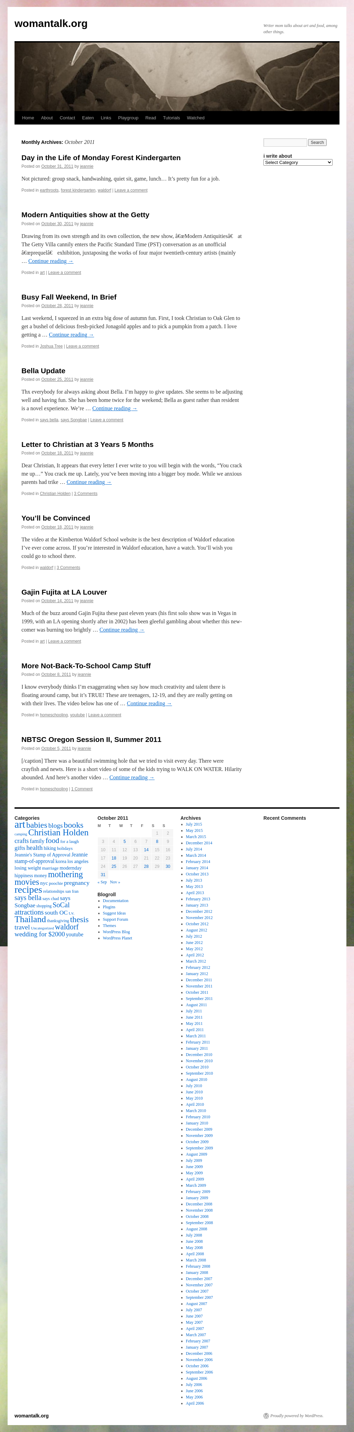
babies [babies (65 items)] (36, 824)
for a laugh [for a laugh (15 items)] (69, 841)
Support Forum (115, 919)
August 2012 (196, 930)
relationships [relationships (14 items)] (53, 891)
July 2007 (194, 1309)
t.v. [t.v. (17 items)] (71, 913)
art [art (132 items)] (20, 824)
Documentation (116, 900)
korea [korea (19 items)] (61, 861)
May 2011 (194, 1023)
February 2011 (198, 1042)
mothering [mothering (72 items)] (65, 874)
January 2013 (197, 905)
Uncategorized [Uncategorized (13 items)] (42, 928)
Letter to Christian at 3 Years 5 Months (87, 444)
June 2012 (194, 942)
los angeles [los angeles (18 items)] (77, 861)
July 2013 (194, 880)
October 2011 (197, 992)
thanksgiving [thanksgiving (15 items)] (58, 920)
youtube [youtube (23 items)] (74, 934)
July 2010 (194, 1085)
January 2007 (197, 1347)
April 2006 (195, 1403)
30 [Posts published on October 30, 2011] (168, 866)
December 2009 (199, 1129)
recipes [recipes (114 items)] (28, 889)
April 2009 (195, 1179)
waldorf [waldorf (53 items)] (67, 926)
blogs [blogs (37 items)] (55, 825)
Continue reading (51, 261)
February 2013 (198, 899)
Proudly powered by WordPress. (297, 1415)
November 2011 (199, 986)
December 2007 (199, 1278)
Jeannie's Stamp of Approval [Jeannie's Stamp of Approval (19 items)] (43, 854)
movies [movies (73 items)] (27, 882)
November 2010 (199, 1060)
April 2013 (195, 892)
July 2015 (194, 824)
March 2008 (196, 1260)
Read (150, 117)
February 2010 (198, 1116)
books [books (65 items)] (74, 824)
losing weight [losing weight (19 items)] (28, 868)
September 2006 (199, 1372)
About (47, 117)
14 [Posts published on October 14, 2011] (146, 849)
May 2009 (194, 1173)
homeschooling (54, 715)
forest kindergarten (78, 190)
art (42, 272)
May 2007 (194, 1322)
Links (106, 117)
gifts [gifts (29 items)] (20, 847)
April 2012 (195, 955)
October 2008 (197, 1216)
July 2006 (194, 1384)
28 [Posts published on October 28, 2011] (146, 866)
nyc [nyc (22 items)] (44, 883)
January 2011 (197, 1048)
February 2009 (198, 1191)
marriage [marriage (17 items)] (50, 868)
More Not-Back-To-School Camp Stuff (86, 666)
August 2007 (196, 1303)
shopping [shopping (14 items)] (44, 905)
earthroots (49, 190)
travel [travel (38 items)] (22, 927)
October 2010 (197, 1067)
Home (28, 117)
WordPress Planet (117, 938)
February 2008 (198, 1266)
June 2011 (194, 1017)
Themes (109, 925)
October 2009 (197, 1141)
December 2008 (199, 1204)
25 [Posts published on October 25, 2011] (114, 866)
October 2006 (197, 1366)
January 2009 (197, 1197)
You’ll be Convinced (55, 518)
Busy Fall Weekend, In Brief (69, 297)
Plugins (109, 907)
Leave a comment (130, 190)
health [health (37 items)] (34, 847)
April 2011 (195, 1029)
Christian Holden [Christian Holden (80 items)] (58, 832)
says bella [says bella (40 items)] (28, 897)
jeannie (87, 166)
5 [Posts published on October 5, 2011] (124, 841)
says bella (49, 419)
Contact (67, 117)
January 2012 (197, 973)
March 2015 (196, 836)
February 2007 (198, 1341)
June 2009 (194, 1166)
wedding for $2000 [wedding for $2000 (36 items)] (40, 934)
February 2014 (198, 861)
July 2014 (194, 849)
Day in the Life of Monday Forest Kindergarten (101, 158)
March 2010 (196, 1110)
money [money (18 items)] (40, 875)
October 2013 (197, 874)
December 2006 (199, 1353)
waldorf (104, 190)
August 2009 (196, 1154)
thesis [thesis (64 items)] (79, 919)
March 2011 (196, 1036)
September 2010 (199, 1073)
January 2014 (197, 867)
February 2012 (198, 967)
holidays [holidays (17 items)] (65, 848)
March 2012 (196, 961)
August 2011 (196, 1004)
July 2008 (194, 1235)
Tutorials (171, 117)
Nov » (115, 882)
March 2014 (196, 855)
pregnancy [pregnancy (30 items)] (77, 882)
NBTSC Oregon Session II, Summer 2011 (91, 739)
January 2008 (197, 1272)
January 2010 (197, 1123)
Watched (196, 117)
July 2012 (194, 936)
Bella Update (43, 371)
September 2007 (199, 1297)
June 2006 (194, 1390)
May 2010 (194, 1098)
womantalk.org (51, 23)
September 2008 (199, 1222)
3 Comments (85, 493)
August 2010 (196, 1079)
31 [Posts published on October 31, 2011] (103, 874)
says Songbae (73, 419)
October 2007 (197, 1291)
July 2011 (194, 1011)
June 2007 (194, 1316)
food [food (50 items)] (52, 840)
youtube (77, 715)
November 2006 (199, 1359)
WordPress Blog (116, 931)
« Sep (102, 882)
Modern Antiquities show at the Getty (85, 215)
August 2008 (196, 1229)
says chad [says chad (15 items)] (51, 898)
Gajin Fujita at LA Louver (64, 592)
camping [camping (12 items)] (21, 834)
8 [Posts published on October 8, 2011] (157, 841)
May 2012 (194, 948)
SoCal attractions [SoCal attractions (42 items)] (42, 908)
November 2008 (199, 1210)
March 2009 (196, 1185)
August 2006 (196, 1378)
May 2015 (194, 830)
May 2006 (194, 1397)
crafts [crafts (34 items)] (22, 840)
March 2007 (196, 1334)
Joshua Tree (51, 346)
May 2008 (194, 1247)
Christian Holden (55, 493)
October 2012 (197, 923)
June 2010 (194, 1092)
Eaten (88, 117)
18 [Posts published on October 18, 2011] (114, 858)
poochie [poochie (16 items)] (56, 883)
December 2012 (199, 911)
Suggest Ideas (114, 913)
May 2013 (194, 886)
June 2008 (194, 1241)
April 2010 (195, 1104)
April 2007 (195, 1328)
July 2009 (194, 1160)
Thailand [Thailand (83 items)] (30, 919)
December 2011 (199, 979)
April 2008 (195, 1253)
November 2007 (199, 1285)
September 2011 (199, 998)
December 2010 (199, 1054)
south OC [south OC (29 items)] (56, 912)
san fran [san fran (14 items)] (71, 891)
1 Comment (82, 789)
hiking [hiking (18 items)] (50, 848)
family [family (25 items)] (37, 841)
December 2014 (199, 843)
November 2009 (199, 1135)
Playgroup (128, 117)
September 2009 (199, 1148)
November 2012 (199, 917)
